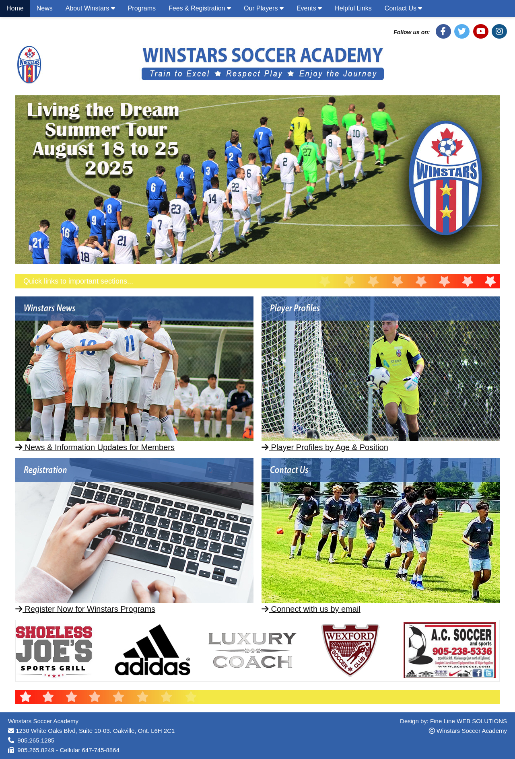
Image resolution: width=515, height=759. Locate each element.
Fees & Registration (200, 8)
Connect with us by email (311, 609)
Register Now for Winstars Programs (85, 609)
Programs (142, 8)
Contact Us (403, 8)
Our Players (264, 8)
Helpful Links (353, 8)
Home (15, 8)
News (45, 8)
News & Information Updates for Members (95, 447)
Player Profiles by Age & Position (325, 447)
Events (309, 8)
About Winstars (90, 8)
